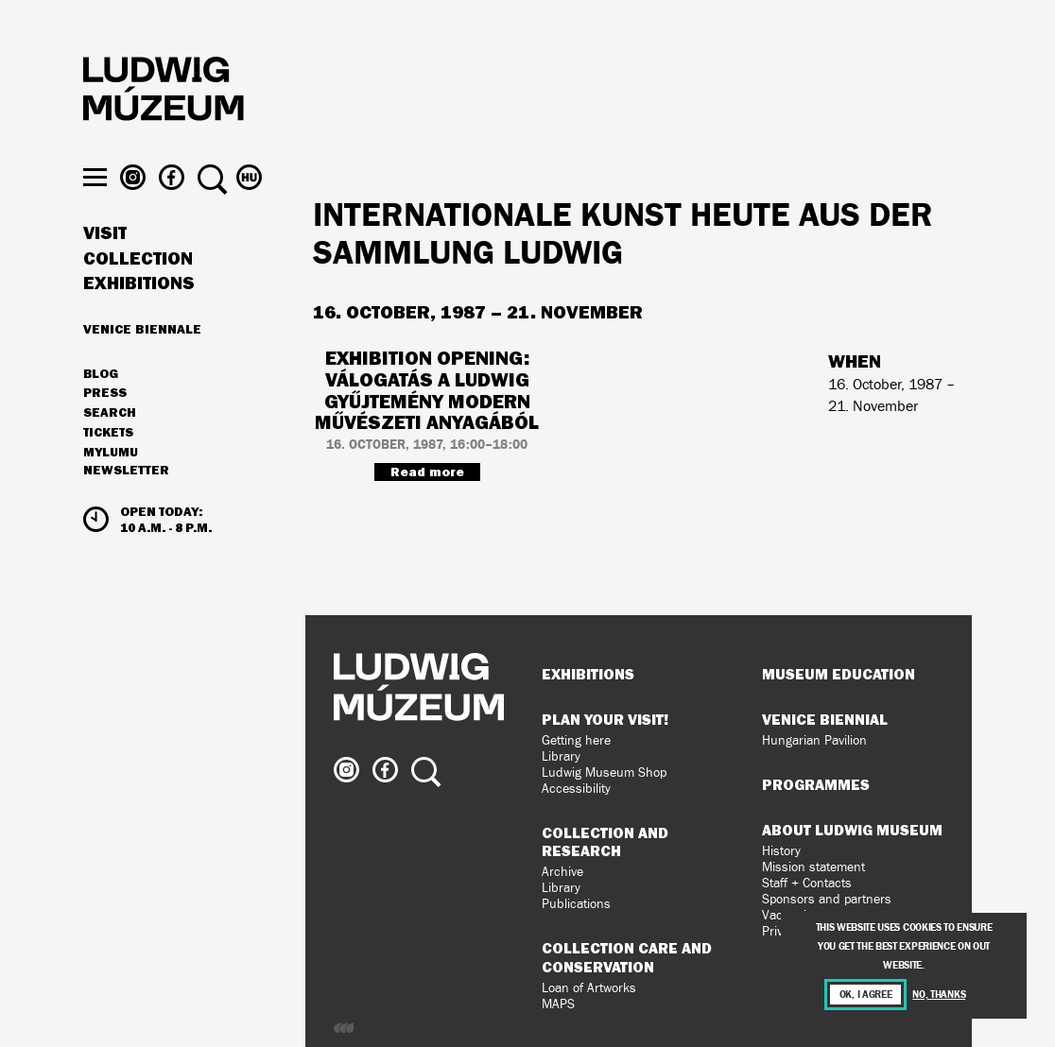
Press (105, 420)
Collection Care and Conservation (627, 956)
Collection (138, 285)
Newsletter (126, 497)
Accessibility (576, 789)
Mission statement (813, 867)
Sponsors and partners (826, 899)
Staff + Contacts (807, 883)
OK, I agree (865, 994)
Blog (100, 400)
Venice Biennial (825, 719)
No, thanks (938, 994)
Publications (576, 904)
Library (561, 756)
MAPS (558, 1004)
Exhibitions (139, 309)
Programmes (816, 784)
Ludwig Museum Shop (604, 772)
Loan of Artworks (589, 988)
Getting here (576, 740)
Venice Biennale (142, 355)
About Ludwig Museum (852, 829)
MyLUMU (110, 479)
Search (109, 439)
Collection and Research (605, 841)
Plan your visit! (605, 719)
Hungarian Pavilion (814, 740)
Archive (562, 872)
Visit (105, 259)
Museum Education (838, 673)
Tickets (108, 459)
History (781, 851)
